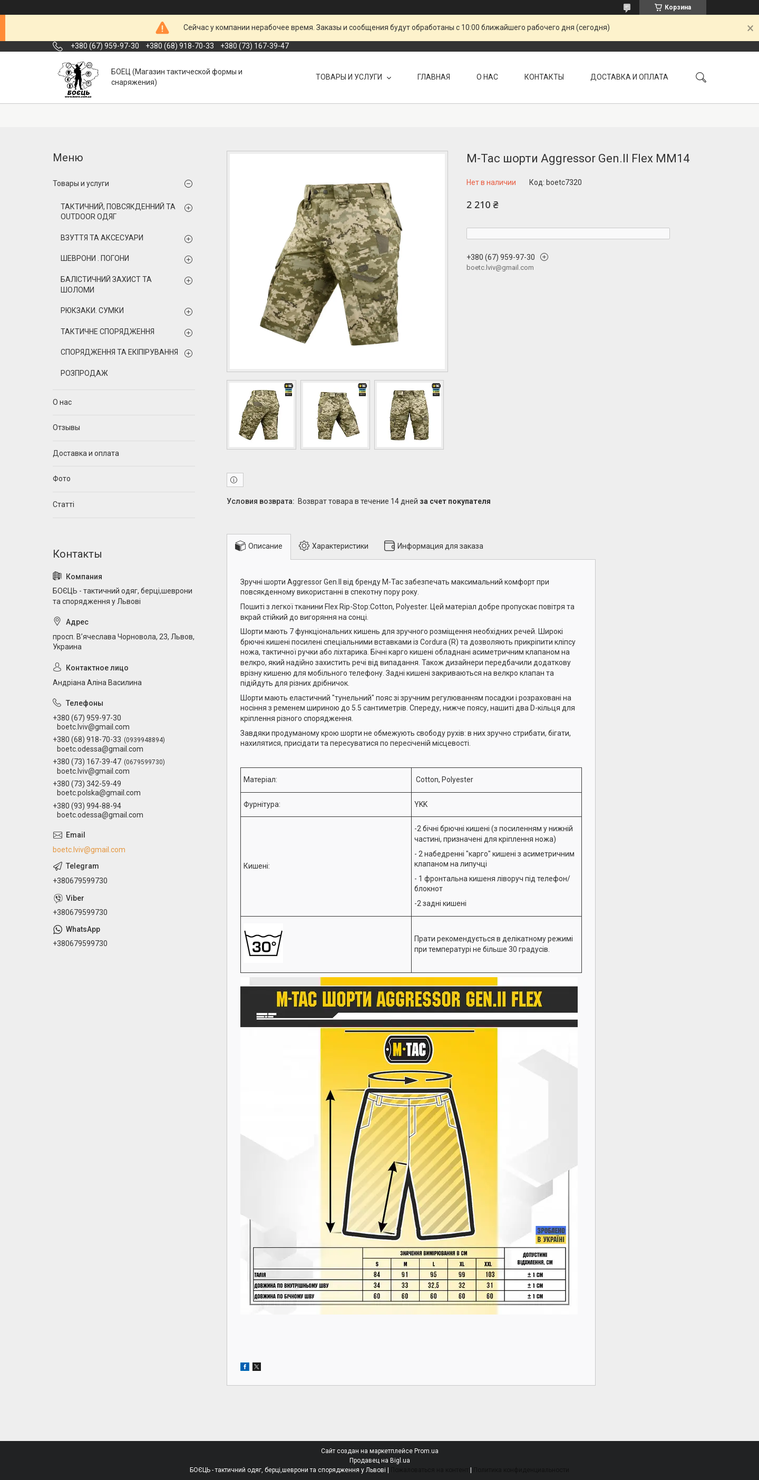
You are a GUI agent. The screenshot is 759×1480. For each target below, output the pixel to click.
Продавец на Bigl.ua (379, 1460)
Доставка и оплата (86, 453)
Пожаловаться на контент (430, 1470)
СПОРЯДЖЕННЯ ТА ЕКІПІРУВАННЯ (119, 352)
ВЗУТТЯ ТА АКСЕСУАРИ (102, 237)
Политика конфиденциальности (521, 1470)
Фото (62, 478)
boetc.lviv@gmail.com (89, 849)
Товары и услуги (81, 183)
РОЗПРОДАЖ (84, 373)
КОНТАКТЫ (544, 77)
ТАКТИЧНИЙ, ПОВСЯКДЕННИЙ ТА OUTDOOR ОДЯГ (118, 211)
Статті (63, 504)
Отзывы (66, 427)
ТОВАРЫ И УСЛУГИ (350, 77)
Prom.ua (426, 1451)
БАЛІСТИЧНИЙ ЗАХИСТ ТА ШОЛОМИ (106, 284)
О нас (62, 402)
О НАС (487, 77)
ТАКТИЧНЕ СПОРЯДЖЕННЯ (107, 331)
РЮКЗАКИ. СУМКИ (92, 310)
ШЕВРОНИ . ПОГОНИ (95, 258)
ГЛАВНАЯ (433, 77)
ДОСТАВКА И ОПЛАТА (629, 77)
